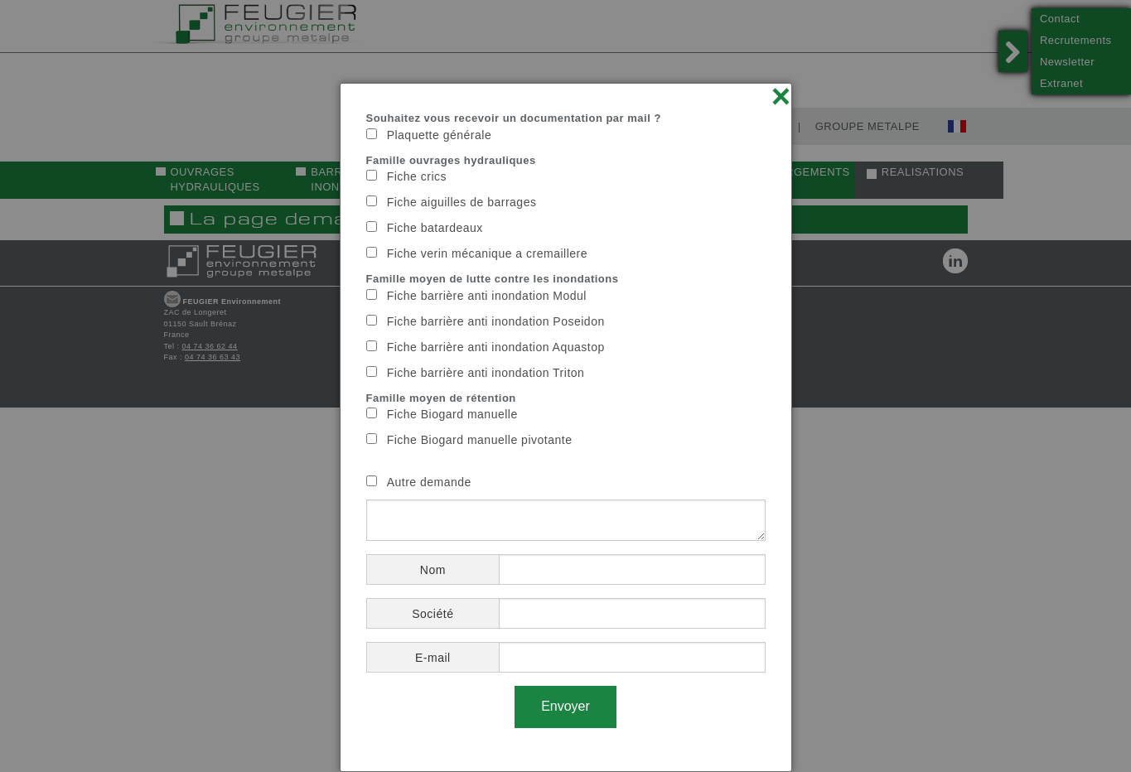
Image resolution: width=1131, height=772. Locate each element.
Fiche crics (417, 176)
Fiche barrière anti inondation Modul (487, 295)
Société (432, 613)
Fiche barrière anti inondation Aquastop (496, 347)
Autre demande (429, 482)
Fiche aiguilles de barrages (462, 202)
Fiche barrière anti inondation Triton (486, 372)
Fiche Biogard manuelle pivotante (480, 439)
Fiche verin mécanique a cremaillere (487, 253)
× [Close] (781, 96)
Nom (433, 570)
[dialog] (566, 427)
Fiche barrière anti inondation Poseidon (496, 321)
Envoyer (565, 706)
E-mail (433, 657)
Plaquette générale (439, 135)
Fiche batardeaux (435, 227)
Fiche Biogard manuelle (452, 414)
